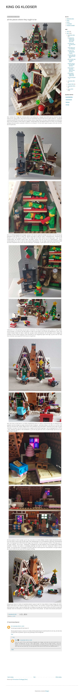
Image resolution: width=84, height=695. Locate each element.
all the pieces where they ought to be (71, 74)
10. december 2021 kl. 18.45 (25, 640)
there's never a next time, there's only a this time (71, 69)
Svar (12, 634)
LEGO (14, 616)
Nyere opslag (10, 677)
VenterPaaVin (69, 99)
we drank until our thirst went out (71, 44)
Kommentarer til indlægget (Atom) (20, 679)
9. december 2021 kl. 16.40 (18, 626)
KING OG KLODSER (21, 7)
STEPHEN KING (70, 19)
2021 (68, 33)
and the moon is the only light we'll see (71, 65)
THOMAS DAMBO (71, 25)
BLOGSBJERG (69, 97)
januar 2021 (70, 89)
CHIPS (68, 22)
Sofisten (68, 102)
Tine (16, 640)
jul (11, 616)
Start (34, 677)
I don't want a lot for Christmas (71, 48)
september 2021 (71, 86)
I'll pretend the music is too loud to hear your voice (71, 39)
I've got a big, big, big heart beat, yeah (71, 56)
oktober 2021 (71, 84)
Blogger (47, 691)
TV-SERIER (69, 23)
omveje (67, 104)
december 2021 (71, 35)
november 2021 (71, 81)
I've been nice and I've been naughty (71, 52)
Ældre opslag (58, 677)
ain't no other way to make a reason (71, 60)
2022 (68, 31)
